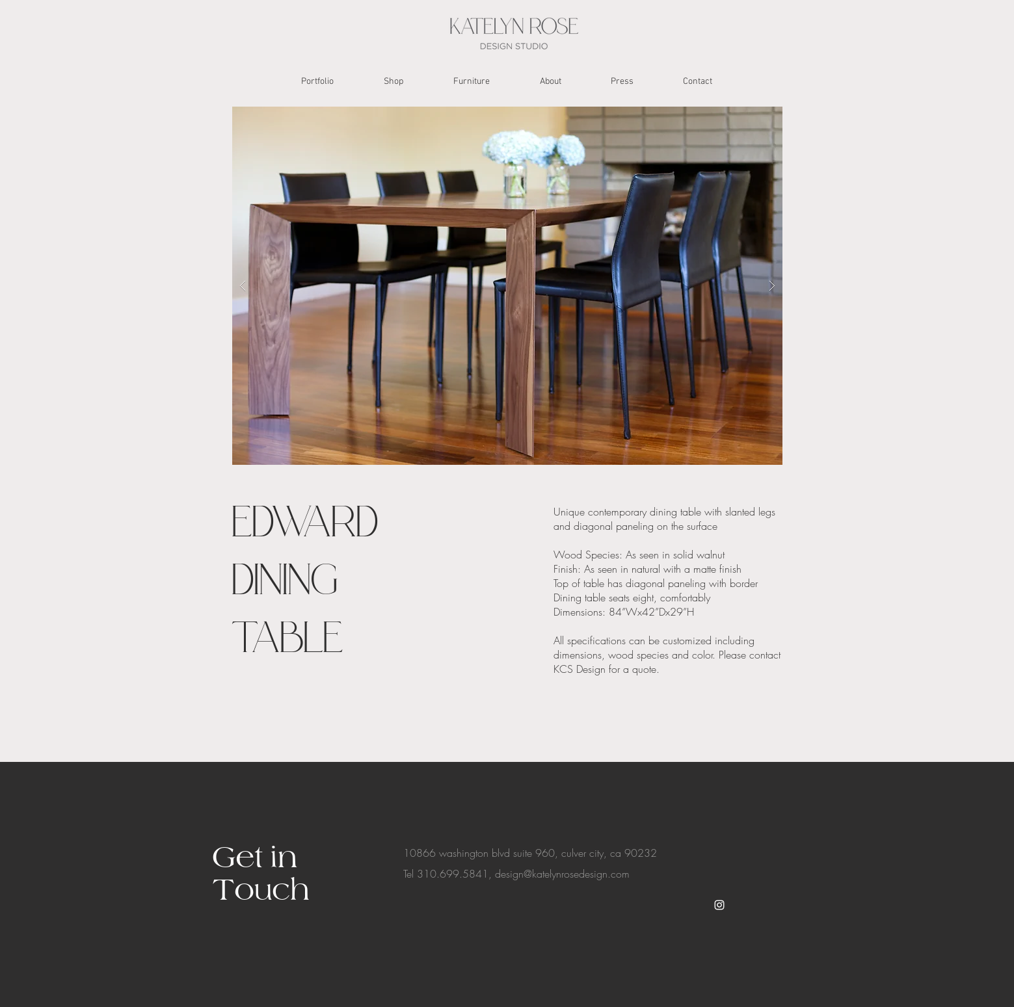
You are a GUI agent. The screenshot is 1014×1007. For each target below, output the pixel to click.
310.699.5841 (452, 874)
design (509, 874)
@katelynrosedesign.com (577, 874)
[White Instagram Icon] (719, 904)
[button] (507, 286)
